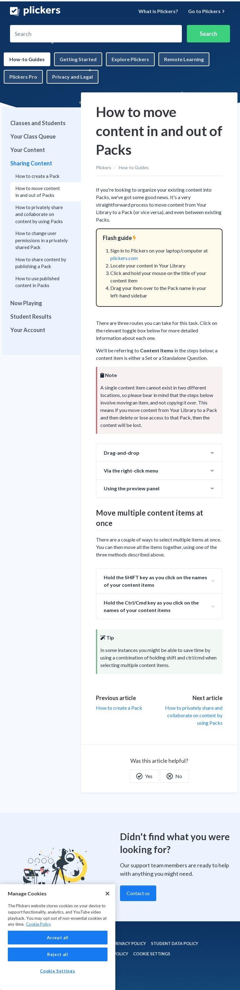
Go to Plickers (206, 11)
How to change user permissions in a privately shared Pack (41, 240)
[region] (57, 937)
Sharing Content (31, 163)
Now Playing (26, 303)
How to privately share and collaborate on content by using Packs (193, 715)
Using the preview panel (131, 488)
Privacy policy (129, 943)
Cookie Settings (151, 953)
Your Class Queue (33, 136)
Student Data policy (174, 943)
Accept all (58, 937)
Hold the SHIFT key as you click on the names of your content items (155, 581)
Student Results (31, 316)
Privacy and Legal (72, 77)
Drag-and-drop (121, 453)
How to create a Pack (119, 708)
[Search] (96, 33)
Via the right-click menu (131, 470)
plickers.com (124, 258)
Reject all (57, 954)
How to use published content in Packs (37, 282)
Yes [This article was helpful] (144, 776)
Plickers (103, 167)
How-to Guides (27, 59)
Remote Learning (184, 59)
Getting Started (78, 59)
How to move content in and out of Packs (37, 191)
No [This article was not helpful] (174, 776)
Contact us (138, 893)
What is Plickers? (158, 11)
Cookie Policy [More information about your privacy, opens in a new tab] (38, 924)
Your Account (27, 329)
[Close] (107, 893)
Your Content (27, 149)
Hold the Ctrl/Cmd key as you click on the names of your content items (151, 606)
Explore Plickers (130, 59)
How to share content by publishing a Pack (40, 263)
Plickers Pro (23, 77)
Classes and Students (38, 123)
